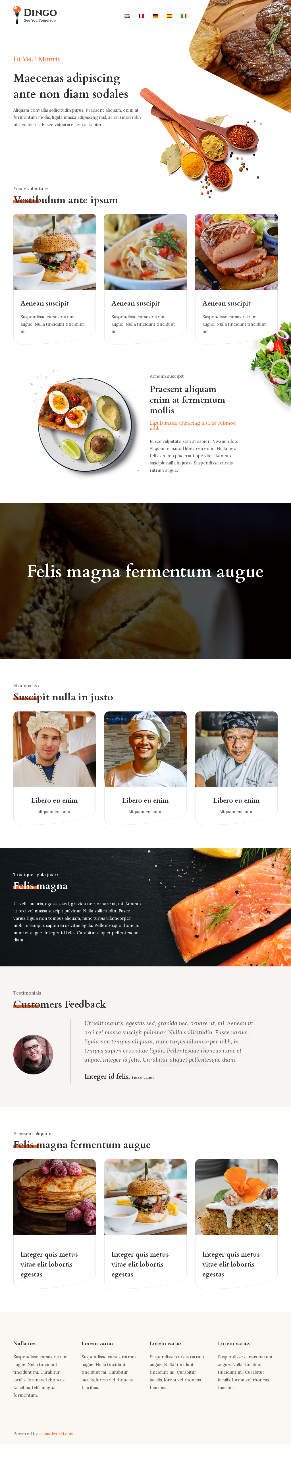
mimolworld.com (58, 1446)
